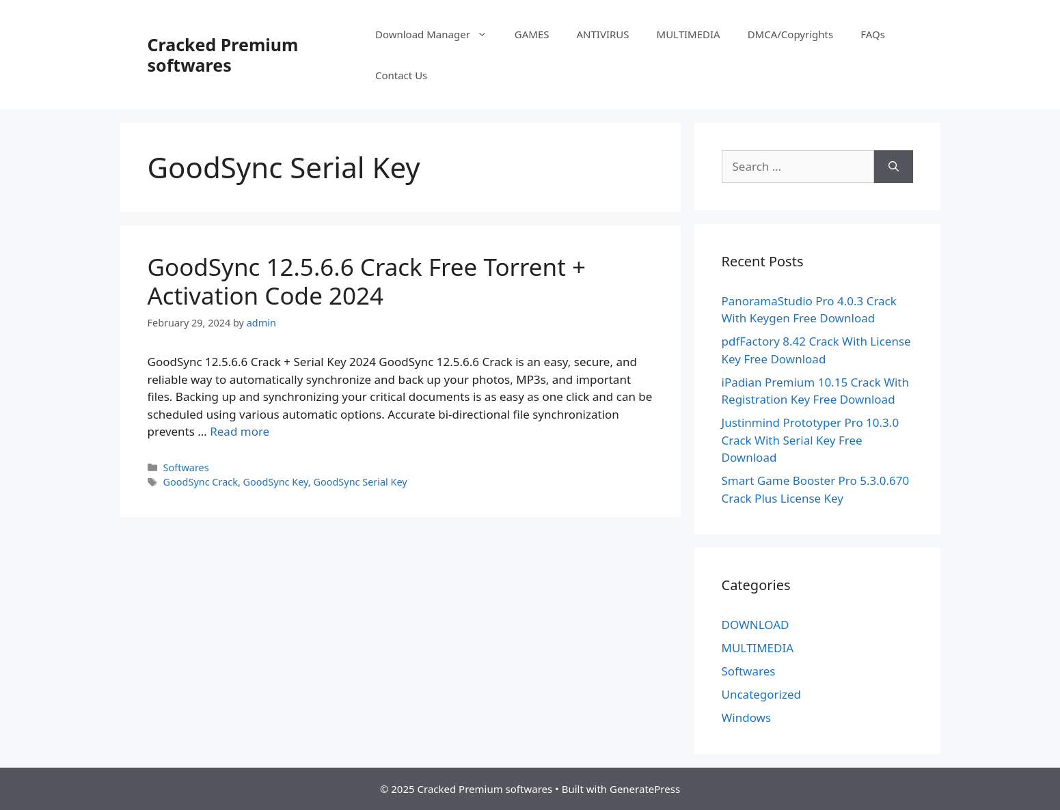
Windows (747, 717)
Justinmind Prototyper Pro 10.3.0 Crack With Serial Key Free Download (810, 440)
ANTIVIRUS (603, 34)
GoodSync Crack (200, 481)
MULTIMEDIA (688, 34)
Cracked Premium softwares (223, 54)
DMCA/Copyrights (791, 34)
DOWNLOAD (755, 624)
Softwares (186, 467)
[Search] (893, 166)
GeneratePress (645, 789)
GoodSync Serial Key (360, 481)
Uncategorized (762, 694)
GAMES (532, 34)
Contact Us (401, 75)
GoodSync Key (275, 481)
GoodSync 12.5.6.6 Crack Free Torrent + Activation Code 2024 (367, 281)
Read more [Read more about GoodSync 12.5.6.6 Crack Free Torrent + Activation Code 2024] (239, 431)
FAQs (872, 34)
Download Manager (438, 34)
